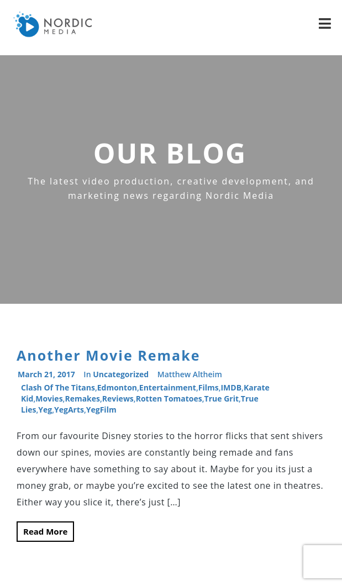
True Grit (221, 398)
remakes (82, 398)
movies (48, 398)
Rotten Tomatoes (169, 398)
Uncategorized (121, 374)
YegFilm (101, 409)
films (208, 387)
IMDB (230, 387)
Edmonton (117, 387)
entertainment (167, 387)
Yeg (45, 409)
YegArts (69, 409)
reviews (118, 398)
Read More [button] (45, 531)
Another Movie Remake (108, 355)
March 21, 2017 (46, 374)
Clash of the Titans (58, 387)
